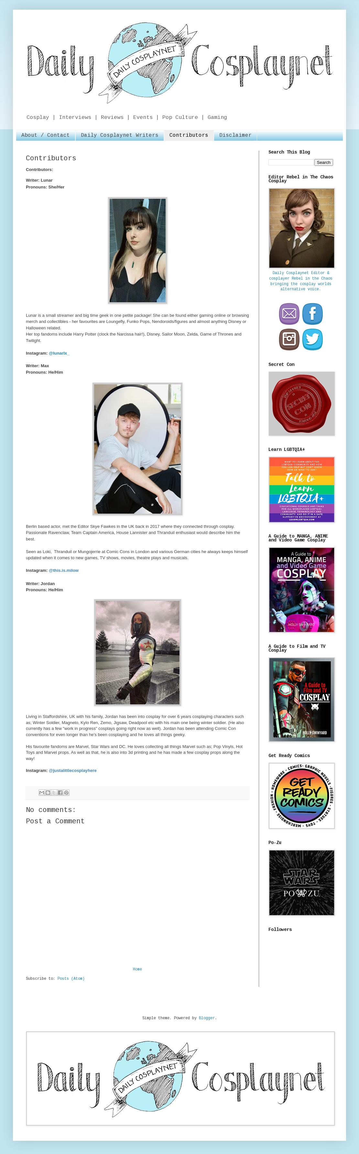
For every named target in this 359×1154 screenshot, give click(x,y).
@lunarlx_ (59, 353)
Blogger (207, 1018)
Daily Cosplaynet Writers (119, 136)
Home (137, 969)
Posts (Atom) (71, 979)
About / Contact (45, 136)
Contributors (188, 136)
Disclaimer (235, 136)
